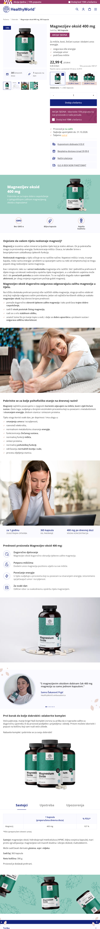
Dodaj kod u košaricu (84, 2)
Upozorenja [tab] (75, 805)
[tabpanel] (50, 837)
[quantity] (73, 95)
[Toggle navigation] (95, 9)
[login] (83, 9)
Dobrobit (15, 19)
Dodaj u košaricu (73, 102)
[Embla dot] (46, 706)
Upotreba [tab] (47, 805)
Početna (6, 19)
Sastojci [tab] (22, 805)
